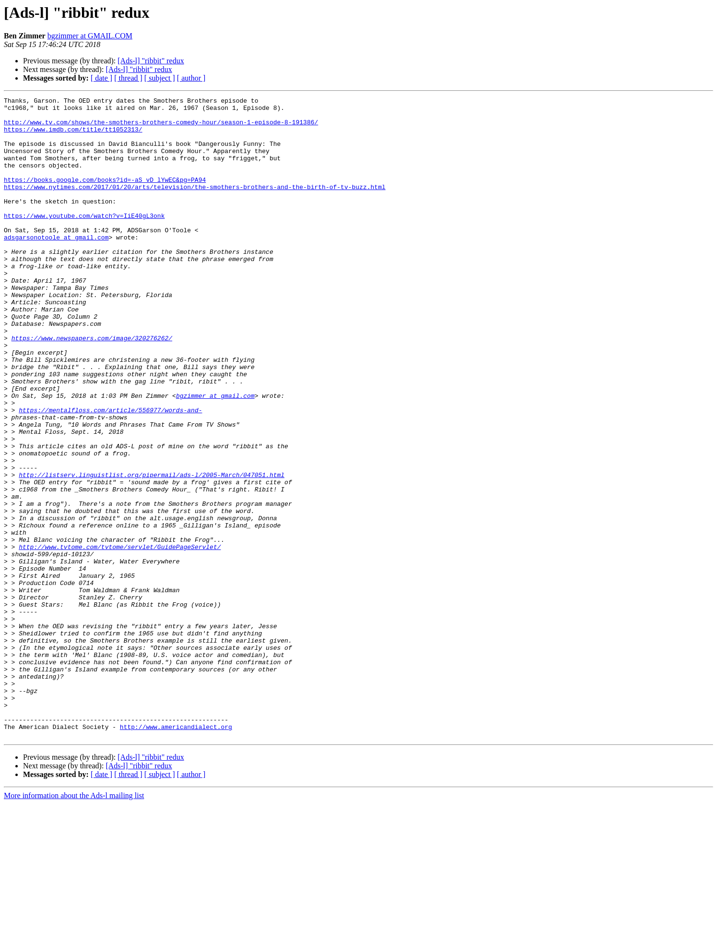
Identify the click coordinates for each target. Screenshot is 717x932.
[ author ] (191, 78)
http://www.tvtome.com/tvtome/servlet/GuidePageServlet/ (120, 637)
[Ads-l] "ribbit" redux (151, 61)
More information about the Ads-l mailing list (74, 924)
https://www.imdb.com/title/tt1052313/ (73, 136)
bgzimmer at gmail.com (215, 456)
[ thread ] (128, 78)
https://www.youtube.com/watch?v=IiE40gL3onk (84, 240)
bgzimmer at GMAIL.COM (89, 36)
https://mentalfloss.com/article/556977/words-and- (110, 473)
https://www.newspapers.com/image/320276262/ (92, 386)
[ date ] (101, 78)
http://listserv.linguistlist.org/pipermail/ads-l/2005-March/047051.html (151, 551)
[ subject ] (159, 78)
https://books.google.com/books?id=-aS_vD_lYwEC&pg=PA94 (105, 196)
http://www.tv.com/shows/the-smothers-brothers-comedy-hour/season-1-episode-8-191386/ (161, 127)
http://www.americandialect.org (176, 853)
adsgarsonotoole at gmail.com (56, 266)
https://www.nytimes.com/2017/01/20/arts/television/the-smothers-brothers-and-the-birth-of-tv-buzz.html (195, 205)
